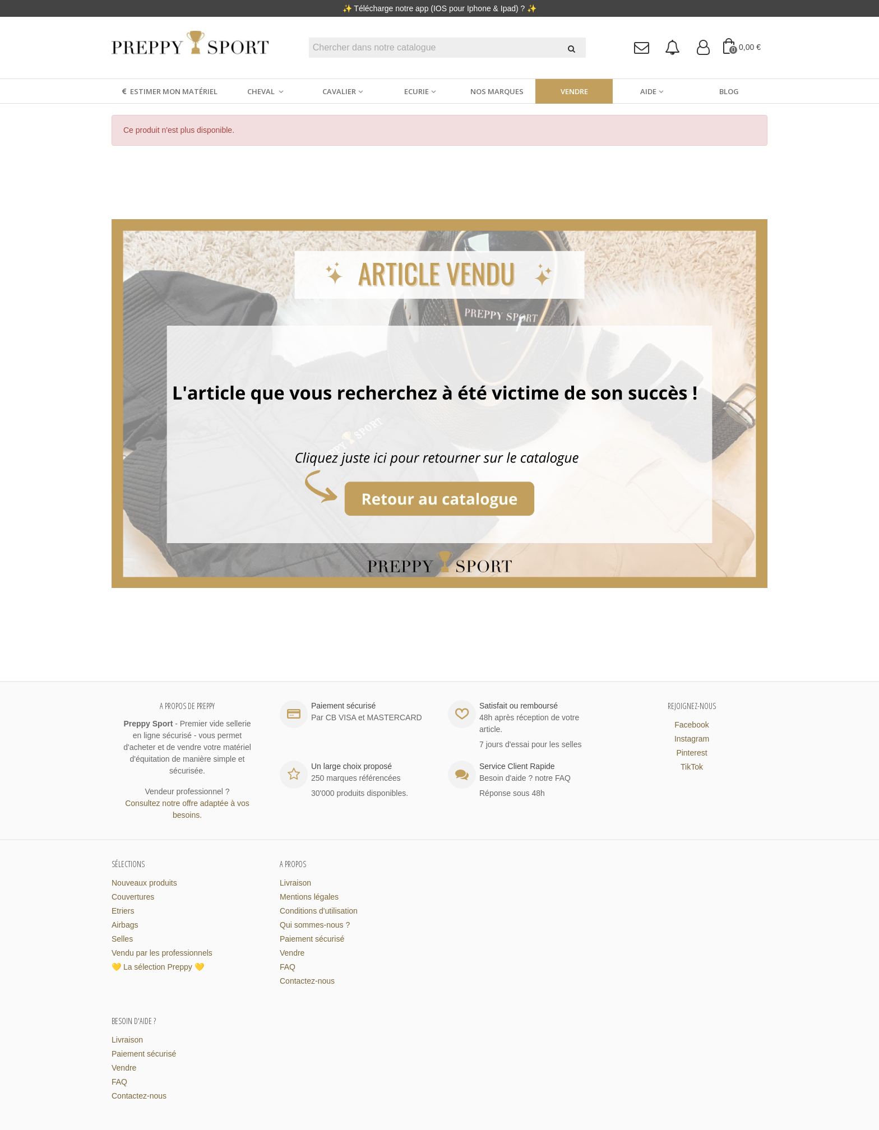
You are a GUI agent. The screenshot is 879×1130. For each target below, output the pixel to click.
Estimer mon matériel (169, 91)
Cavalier (339, 91)
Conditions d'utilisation (319, 910)
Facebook (691, 724)
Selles (122, 938)
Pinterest (691, 752)
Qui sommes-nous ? (315, 924)
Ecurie (416, 91)
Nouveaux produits (144, 882)
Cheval (261, 91)
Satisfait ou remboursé (518, 705)
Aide (648, 91)
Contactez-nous (307, 980)
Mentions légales (309, 896)
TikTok (692, 766)
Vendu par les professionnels (162, 952)
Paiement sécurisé (312, 938)
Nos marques (497, 91)
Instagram (691, 738)
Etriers (123, 910)
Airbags (125, 924)
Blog (729, 91)
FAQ (287, 966)
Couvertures (133, 896)
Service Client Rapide (517, 766)
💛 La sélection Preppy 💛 (158, 966)
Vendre (574, 91)
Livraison (295, 882)
